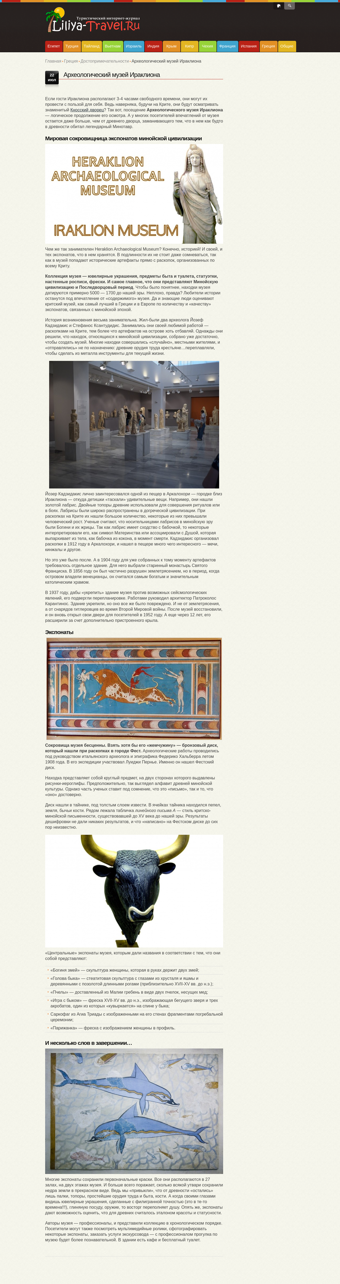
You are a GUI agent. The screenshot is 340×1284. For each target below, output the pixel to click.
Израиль (134, 46)
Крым (171, 46)
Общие (286, 46)
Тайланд (91, 46)
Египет (54, 46)
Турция (71, 46)
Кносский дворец (87, 110)
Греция (268, 46)
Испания (249, 46)
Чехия (207, 46)
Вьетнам (112, 46)
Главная (53, 61)
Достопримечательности (104, 61)
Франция (227, 46)
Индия (153, 46)
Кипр (189, 46)
